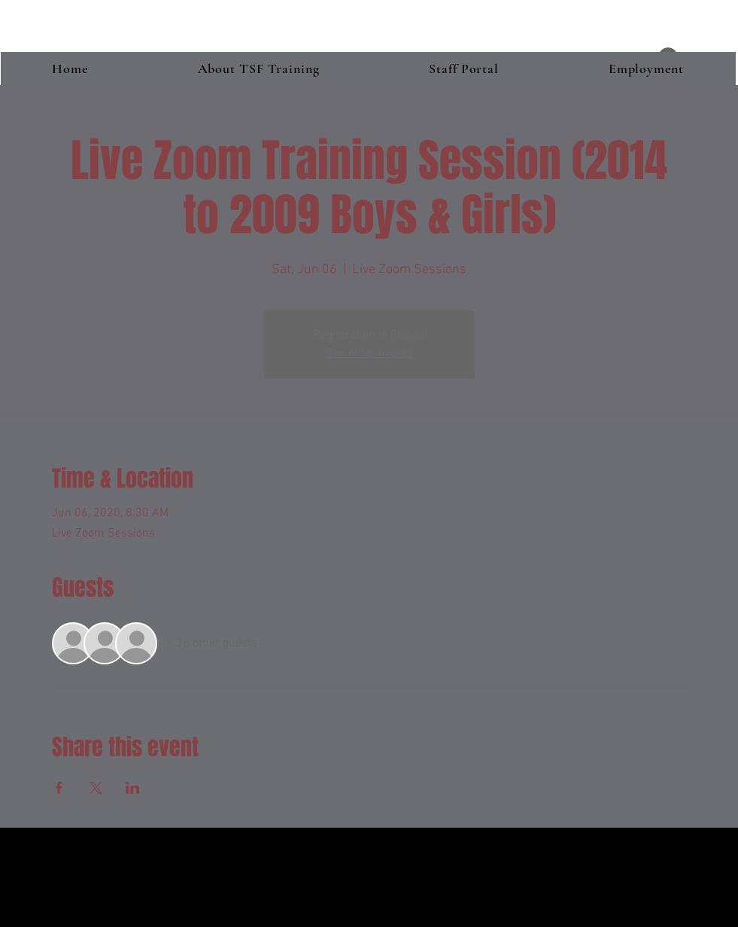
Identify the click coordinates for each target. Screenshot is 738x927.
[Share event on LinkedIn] (133, 788)
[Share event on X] (96, 788)
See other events (369, 353)
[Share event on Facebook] (59, 788)
